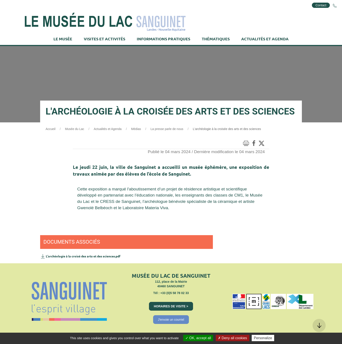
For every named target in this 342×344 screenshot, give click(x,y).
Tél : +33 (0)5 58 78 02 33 (171, 293)
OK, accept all (198, 338)
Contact (320, 5)
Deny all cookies (232, 338)
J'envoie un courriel (171, 319)
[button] (319, 325)
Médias (136, 129)
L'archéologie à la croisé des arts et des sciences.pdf (80, 256)
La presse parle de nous (166, 129)
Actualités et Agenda (108, 129)
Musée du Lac (74, 129)
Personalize (263, 338)
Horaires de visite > (171, 306)
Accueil (50, 129)
